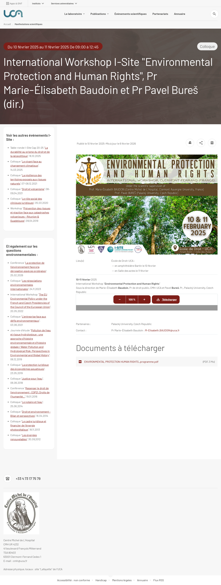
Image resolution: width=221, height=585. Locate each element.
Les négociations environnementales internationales (26, 285)
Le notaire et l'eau (32, 402)
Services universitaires (64, 3)
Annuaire (179, 13)
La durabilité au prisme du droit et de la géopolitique (30, 151)
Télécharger (164, 299)
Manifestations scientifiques (28, 24)
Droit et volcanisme (33, 189)
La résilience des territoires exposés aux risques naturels (28, 179)
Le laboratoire (74, 13)
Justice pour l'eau (32, 378)
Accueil (7, 24)
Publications (99, 13)
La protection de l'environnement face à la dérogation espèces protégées (28, 267)
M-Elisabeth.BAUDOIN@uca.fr (162, 330)
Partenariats (160, 13)
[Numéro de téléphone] (22, 478)
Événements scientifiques (130, 13)
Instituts (38, 3)
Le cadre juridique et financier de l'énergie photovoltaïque (28, 425)
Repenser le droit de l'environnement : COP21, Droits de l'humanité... (30, 392)
